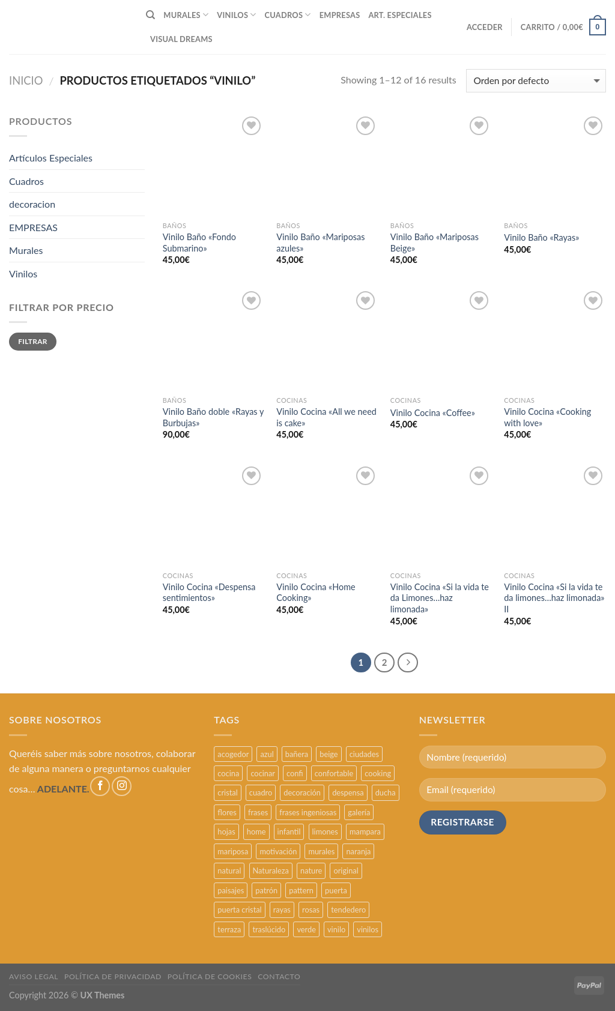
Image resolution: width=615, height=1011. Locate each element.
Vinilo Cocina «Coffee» (432, 413)
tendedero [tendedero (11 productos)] (348, 909)
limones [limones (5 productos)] (325, 831)
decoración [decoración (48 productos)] (302, 792)
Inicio (26, 80)
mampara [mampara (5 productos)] (365, 831)
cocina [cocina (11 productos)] (228, 773)
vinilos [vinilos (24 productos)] (367, 929)
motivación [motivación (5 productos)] (278, 851)
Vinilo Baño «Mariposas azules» (320, 242)
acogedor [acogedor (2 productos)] (233, 754)
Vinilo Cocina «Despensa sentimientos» (209, 592)
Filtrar (32, 341)
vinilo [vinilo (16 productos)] (336, 929)
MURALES (185, 14)
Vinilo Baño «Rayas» (541, 237)
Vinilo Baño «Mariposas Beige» (434, 242)
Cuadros (26, 181)
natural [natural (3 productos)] (229, 870)
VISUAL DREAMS (181, 39)
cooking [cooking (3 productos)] (378, 773)
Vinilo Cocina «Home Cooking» (315, 592)
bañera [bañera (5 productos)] (296, 754)
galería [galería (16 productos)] (359, 812)
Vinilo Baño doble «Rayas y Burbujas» (213, 417)
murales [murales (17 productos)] (321, 851)
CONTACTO (279, 976)
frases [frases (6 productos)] (258, 812)
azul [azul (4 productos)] (266, 754)
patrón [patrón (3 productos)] (266, 890)
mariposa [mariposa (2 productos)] (232, 851)
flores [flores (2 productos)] (227, 812)
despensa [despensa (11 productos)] (347, 792)
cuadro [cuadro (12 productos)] (260, 792)
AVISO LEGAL (33, 976)
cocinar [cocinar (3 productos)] (262, 773)
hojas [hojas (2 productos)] (226, 831)
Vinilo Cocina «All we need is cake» (326, 417)
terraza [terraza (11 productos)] (229, 929)
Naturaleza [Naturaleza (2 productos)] (271, 870)
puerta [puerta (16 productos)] (336, 890)
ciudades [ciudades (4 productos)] (364, 754)
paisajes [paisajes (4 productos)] (230, 890)
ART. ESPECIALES (399, 15)
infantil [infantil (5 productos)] (289, 831)
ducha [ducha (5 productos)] (385, 792)
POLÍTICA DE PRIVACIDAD (113, 976)
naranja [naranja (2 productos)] (358, 851)
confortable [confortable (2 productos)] (334, 773)
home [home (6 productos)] (256, 831)
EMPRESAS (340, 15)
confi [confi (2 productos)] (294, 773)
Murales (26, 250)
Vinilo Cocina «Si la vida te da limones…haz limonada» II (554, 598)
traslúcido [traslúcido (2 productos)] (268, 929)
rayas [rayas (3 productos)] (282, 909)
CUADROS (288, 14)
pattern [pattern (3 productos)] (301, 890)
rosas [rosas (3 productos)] (311, 909)
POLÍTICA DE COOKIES (210, 976)
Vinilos (23, 273)
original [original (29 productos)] (345, 870)
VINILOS (236, 14)
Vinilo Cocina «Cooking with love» (547, 417)
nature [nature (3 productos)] (311, 870)
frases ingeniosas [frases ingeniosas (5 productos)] (307, 812)
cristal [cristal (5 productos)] (227, 792)
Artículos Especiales (50, 157)
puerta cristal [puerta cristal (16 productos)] (239, 909)
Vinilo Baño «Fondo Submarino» (199, 242)
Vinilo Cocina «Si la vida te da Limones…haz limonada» (439, 598)
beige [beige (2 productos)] (329, 754)
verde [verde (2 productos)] (306, 929)
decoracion (32, 204)
